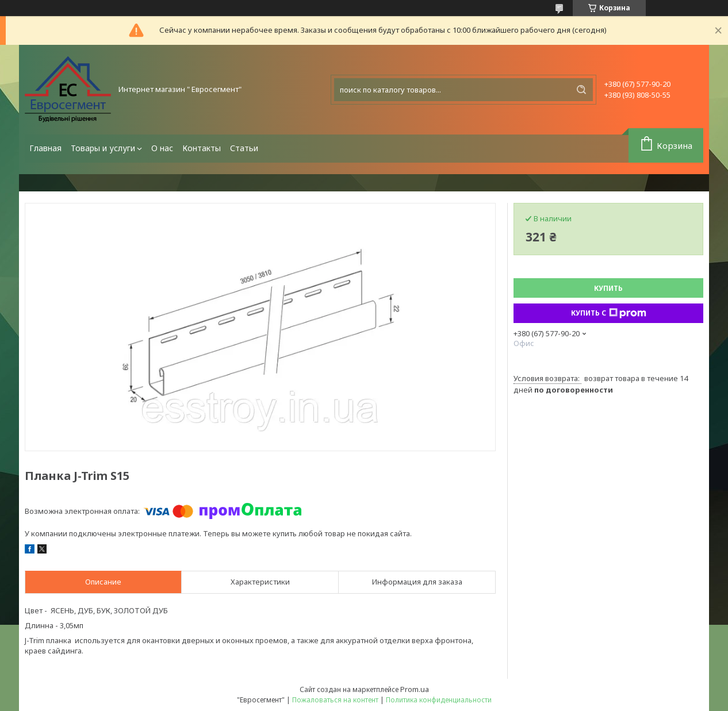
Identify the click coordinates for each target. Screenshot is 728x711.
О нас (162, 148)
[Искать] (581, 89)
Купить (608, 288)
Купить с (608, 313)
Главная (45, 148)
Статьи (244, 148)
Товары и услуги (103, 148)
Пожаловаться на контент (335, 700)
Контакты (201, 148)
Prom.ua (414, 689)
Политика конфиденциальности (439, 700)
